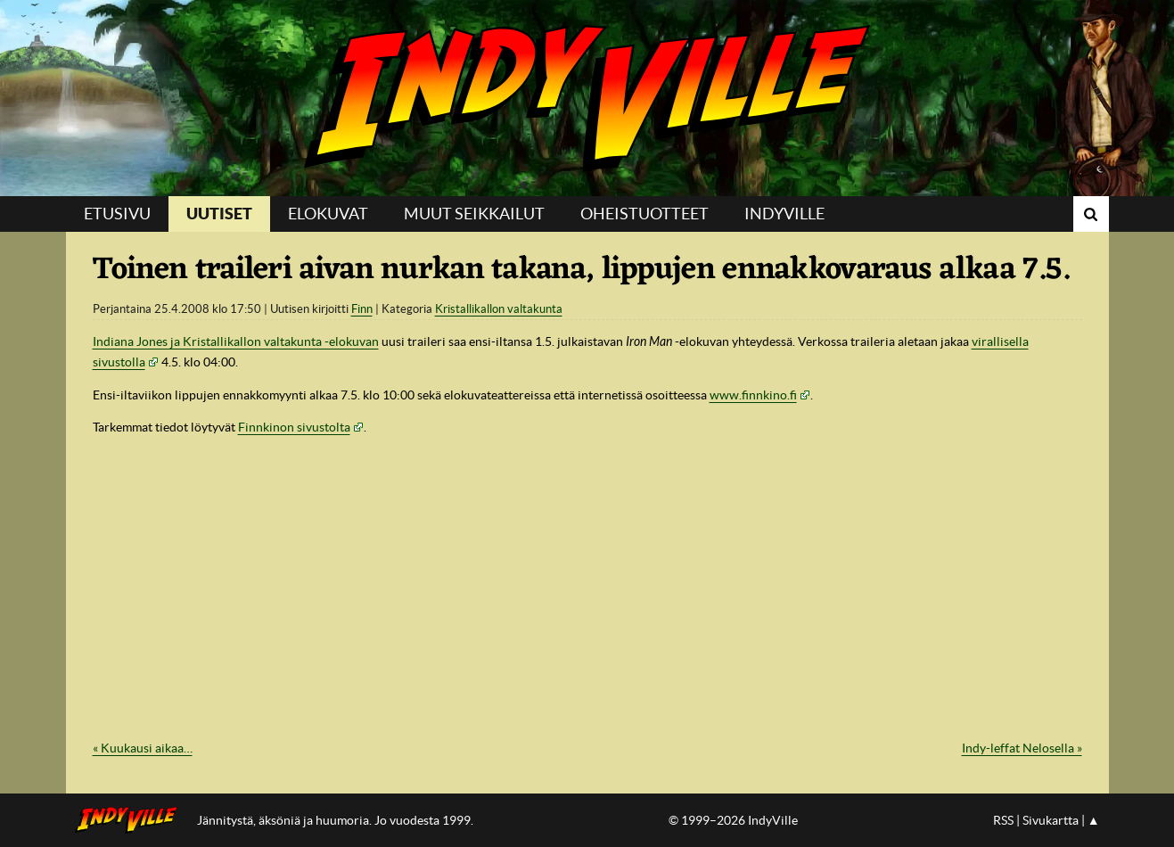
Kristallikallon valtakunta (498, 309)
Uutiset (219, 213)
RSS (1003, 820)
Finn (362, 309)
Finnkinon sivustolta (294, 427)
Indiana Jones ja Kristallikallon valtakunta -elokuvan (236, 341)
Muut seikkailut (474, 213)
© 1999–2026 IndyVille (733, 820)
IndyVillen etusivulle (131, 820)
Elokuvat (328, 213)
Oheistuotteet (644, 213)
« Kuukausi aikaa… (143, 748)
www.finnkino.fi (753, 395)
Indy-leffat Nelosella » (1022, 748)
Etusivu (117, 213)
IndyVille (587, 98)
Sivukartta (1050, 820)
